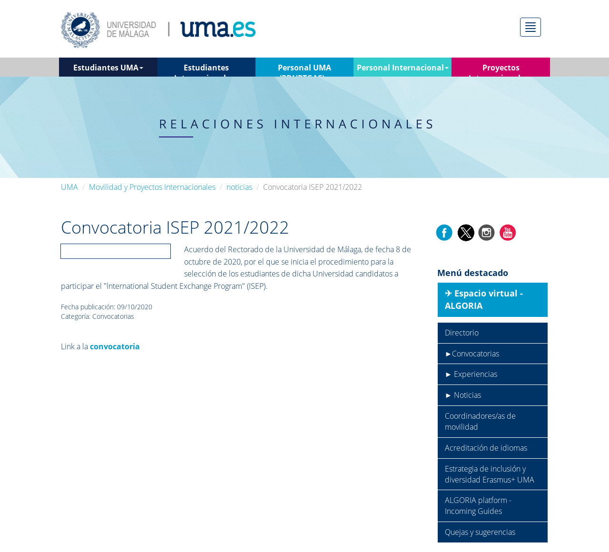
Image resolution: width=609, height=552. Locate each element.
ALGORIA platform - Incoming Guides (478, 505)
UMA (69, 187)
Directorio (462, 332)
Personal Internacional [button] (403, 67)
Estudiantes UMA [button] (108, 67)
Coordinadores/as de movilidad (480, 421)
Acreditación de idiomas (486, 448)
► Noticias (463, 395)
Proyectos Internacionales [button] (501, 69)
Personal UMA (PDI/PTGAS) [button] (304, 69)
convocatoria (115, 346)
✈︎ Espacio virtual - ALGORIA (484, 299)
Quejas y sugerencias (480, 532)
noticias (239, 187)
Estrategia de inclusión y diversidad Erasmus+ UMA (489, 474)
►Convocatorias (472, 353)
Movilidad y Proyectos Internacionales (152, 187)
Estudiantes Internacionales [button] (206, 69)
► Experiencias (471, 374)
